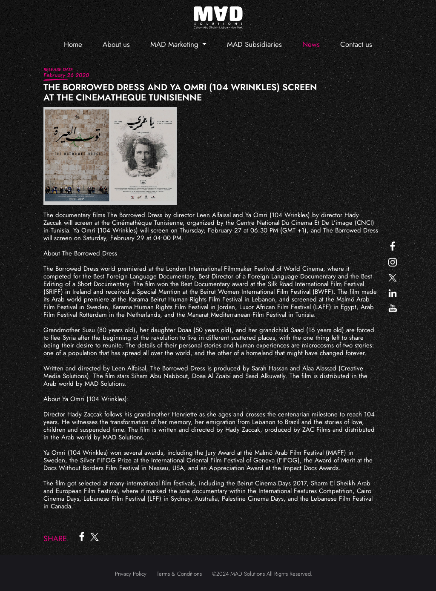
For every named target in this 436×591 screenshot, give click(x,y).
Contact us (356, 44)
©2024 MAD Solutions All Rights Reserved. (262, 574)
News (311, 44)
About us (116, 44)
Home (73, 44)
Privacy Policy (130, 574)
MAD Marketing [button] (175, 44)
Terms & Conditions (179, 574)
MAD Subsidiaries (254, 44)
